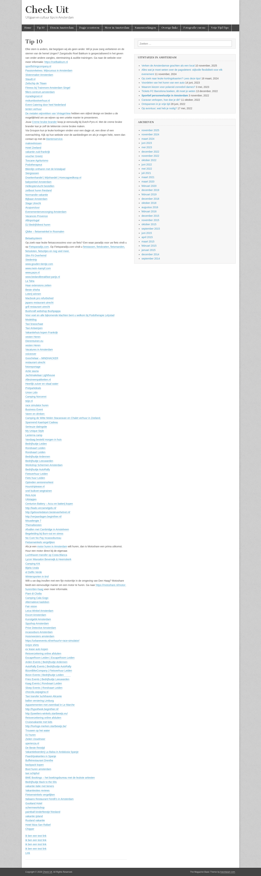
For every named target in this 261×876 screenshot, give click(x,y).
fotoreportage (32, 366)
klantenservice (54, 139)
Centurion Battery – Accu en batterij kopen (49, 503)
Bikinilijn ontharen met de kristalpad (45, 169)
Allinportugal (32, 220)
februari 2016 (149, 211)
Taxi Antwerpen (34, 328)
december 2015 (150, 215)
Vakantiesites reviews (37, 790)
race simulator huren (37, 405)
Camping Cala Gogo (36, 597)
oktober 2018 (149, 202)
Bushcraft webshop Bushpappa (43, 311)
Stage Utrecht (33, 203)
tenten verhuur (33, 109)
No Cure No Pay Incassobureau (43, 537)
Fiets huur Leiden (35, 478)
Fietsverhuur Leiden (36, 473)
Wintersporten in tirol (37, 576)
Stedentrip (31, 259)
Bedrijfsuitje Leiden (36, 443)
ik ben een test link (35, 835)
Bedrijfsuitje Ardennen (37, 456)
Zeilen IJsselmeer (35, 739)
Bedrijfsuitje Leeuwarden (39, 460)
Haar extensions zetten (38, 285)
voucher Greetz (34, 156)
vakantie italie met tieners (39, 786)
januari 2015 (149, 250)
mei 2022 (147, 168)
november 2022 (150, 155)
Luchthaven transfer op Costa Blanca (46, 555)
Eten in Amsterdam (62, 27)
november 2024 (150, 134)
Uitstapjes (30, 499)
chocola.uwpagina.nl (36, 691)
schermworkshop (35, 807)
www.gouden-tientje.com (39, 264)
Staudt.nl (30, 79)
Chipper (29, 828)
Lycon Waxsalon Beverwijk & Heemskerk (48, 559)
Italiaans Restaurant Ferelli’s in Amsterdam (49, 799)
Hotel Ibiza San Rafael (38, 824)
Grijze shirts (32, 645)
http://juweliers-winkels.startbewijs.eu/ (46, 713)
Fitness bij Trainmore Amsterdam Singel (47, 87)
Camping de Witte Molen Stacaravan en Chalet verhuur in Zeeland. (63, 418)
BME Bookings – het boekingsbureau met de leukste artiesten (60, 777)
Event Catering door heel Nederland (45, 104)
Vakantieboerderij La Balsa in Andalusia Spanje (51, 751)
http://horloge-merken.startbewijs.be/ (45, 726)
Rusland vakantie (35, 820)
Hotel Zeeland (33, 147)
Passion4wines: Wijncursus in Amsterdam (48, 70)
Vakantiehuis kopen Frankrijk (41, 332)
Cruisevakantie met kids (38, 722)
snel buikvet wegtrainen (38, 490)
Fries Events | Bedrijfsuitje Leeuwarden (47, 679)
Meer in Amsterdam (117, 27)
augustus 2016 (150, 207)
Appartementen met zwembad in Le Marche (50, 704)
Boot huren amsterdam (38, 769)
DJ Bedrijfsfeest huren (37, 224)
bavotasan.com (227, 872)
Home (27, 27)
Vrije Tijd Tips (220, 27)
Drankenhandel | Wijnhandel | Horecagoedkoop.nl (53, 177)
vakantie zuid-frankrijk (37, 151)
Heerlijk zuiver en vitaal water (41, 383)
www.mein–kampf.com (38, 268)
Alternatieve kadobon (37, 602)
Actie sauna (32, 371)
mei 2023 (147, 147)
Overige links (169, 27)
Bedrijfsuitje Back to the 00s (41, 782)
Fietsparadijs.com (39, 246)
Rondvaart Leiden (35, 448)
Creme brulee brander (44, 121)
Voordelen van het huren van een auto (163, 82)
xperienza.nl (32, 743)
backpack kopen (34, 764)
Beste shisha (32, 289)
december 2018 (150, 198)
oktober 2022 (149, 160)
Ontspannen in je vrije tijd (156, 104)
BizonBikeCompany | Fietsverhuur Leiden (48, 670)
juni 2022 (147, 164)
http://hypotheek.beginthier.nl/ (42, 709)
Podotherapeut (33, 164)
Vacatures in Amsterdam (39, 349)
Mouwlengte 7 (33, 520)
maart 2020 (148, 181)
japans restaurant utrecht (39, 302)
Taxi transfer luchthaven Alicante (43, 696)
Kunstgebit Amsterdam (38, 619)
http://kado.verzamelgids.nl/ (40, 508)
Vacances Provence (36, 216)
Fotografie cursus (194, 27)
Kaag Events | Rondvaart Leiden (43, 683)
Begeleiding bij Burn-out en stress (44, 533)
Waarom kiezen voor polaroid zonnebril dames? (168, 87)
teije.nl (29, 400)
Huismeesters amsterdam (39, 636)
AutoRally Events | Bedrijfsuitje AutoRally (48, 666)
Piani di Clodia (33, 593)
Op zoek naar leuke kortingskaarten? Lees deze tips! (171, 78)
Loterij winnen (33, 293)
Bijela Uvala (32, 567)
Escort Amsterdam (35, 614)
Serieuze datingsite (36, 426)
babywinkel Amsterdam (38, 181)
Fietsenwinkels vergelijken (40, 542)
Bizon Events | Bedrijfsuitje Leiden (48, 674)
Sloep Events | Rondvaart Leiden (43, 687)
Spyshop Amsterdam (37, 623)
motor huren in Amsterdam (52, 546)
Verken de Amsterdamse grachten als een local (168, 65)
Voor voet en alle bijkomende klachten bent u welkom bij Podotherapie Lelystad (69, 315)
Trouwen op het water (37, 730)
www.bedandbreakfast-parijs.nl (42, 276)
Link (27, 853)
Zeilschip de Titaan (36, 83)
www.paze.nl (32, 272)
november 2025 (150, 130)
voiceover (30, 353)
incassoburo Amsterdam (39, 632)
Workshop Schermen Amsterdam (44, 465)
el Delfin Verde (33, 572)
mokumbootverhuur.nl (37, 100)
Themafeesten (33, 525)
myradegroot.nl (33, 96)
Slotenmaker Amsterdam (39, 74)
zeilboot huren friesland (38, 190)
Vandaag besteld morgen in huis (43, 439)
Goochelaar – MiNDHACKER (41, 358)
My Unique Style (34, 430)
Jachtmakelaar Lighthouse (40, 375)
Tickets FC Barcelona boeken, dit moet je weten (168, 91)
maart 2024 (148, 138)
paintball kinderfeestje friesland (42, 811)
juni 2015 (147, 233)
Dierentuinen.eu (34, 341)
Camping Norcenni (35, 396)
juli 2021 (146, 173)
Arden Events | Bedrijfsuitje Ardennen (46, 662)
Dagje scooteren (89, 27)
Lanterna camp (33, 435)
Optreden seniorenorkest (39, 482)
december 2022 (150, 151)
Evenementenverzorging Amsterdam (45, 211)
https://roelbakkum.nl (56, 62)
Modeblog (31, 319)
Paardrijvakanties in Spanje (40, 756)
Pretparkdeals (33, 388)
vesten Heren (32, 336)
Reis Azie (30, 495)
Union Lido (31, 392)
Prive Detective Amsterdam (40, 627)
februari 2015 (149, 245)
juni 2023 (147, 143)
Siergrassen (32, 173)
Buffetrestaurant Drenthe (39, 760)
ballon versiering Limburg (39, 700)
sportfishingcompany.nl (38, 66)
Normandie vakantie (36, 194)
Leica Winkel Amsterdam (39, 610)
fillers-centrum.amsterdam (40, 92)
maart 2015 (148, 241)
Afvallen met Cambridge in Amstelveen (47, 529)
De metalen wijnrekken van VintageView (48, 113)
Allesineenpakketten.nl (38, 379)
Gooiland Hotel (33, 803)
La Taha (29, 281)
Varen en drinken (35, 413)
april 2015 (147, 237)
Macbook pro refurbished (39, 298)
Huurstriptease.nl (35, 486)
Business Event (34, 409)
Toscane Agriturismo (36, 160)
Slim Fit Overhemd (35, 255)
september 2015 (151, 228)
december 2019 (150, 190)
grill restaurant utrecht (37, 306)
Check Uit (47, 9)
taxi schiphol (32, 773)
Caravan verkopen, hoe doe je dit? (161, 99)
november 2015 (150, 220)
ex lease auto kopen (36, 649)
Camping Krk (32, 563)
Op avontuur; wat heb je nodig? (159, 108)
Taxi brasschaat (34, 323)
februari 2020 (149, 185)
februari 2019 (149, 194)
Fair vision (31, 606)
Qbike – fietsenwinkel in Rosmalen (44, 231)
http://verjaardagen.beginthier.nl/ (43, 516)
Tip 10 (41, 27)
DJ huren (30, 734)
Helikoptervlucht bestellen (39, 186)
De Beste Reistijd (35, 747)
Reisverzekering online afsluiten (43, 653)
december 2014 (150, 254)
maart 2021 (148, 177)
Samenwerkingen (145, 27)
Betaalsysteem (33, 238)
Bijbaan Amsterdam (36, 198)
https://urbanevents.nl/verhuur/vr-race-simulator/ (52, 640)
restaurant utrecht (35, 362)
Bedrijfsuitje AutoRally (37, 469)
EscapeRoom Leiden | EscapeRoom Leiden (49, 657)
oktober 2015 (149, 224)
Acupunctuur (32, 207)
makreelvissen (33, 143)
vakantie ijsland (34, 816)
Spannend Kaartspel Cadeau (41, 422)
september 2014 (151, 258)
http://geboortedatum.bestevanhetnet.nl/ (47, 512)
